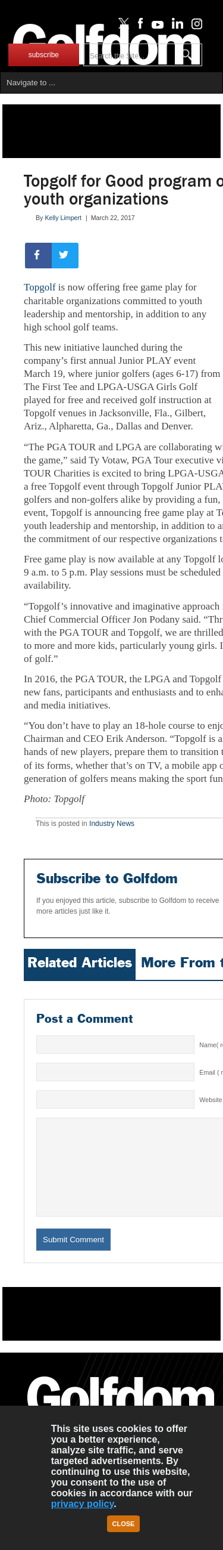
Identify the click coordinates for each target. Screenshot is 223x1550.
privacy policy (82, 1504)
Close (123, 1523)
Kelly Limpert (63, 217)
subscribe (44, 55)
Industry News (111, 823)
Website (210, 1099)
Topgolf (40, 287)
